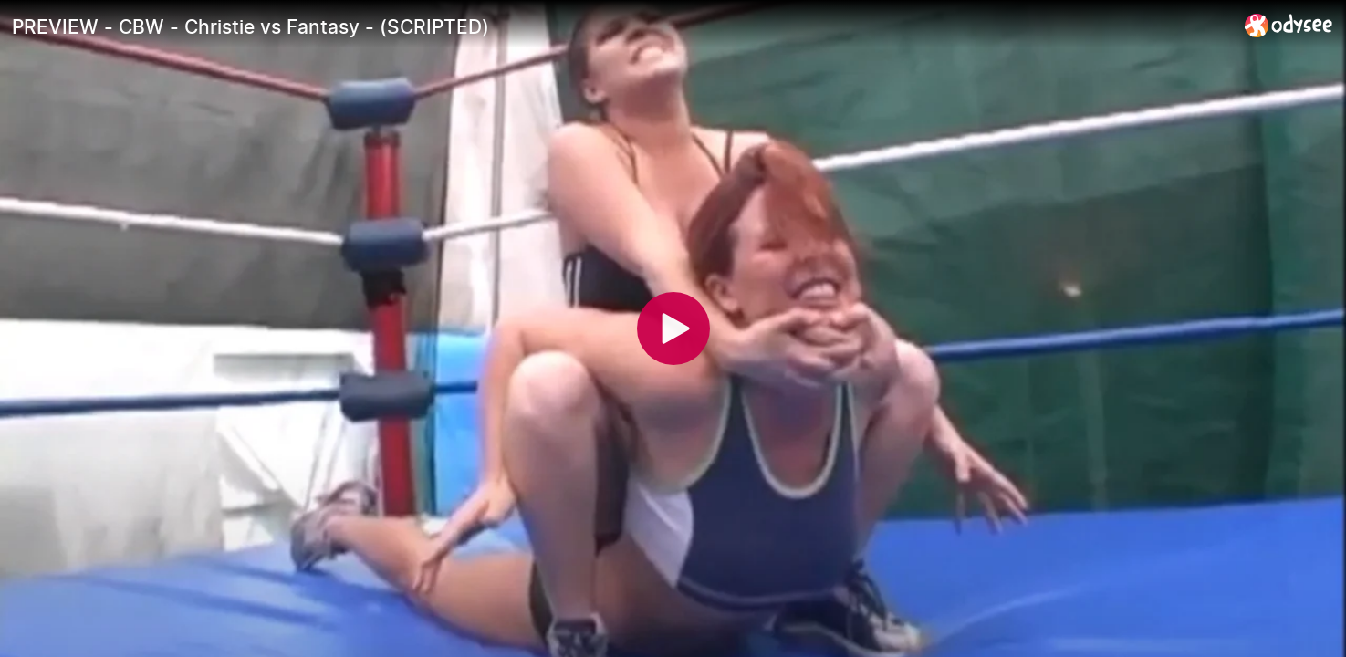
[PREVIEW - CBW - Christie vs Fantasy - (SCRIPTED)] (620, 26)
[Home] (1289, 25)
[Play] (673, 328)
